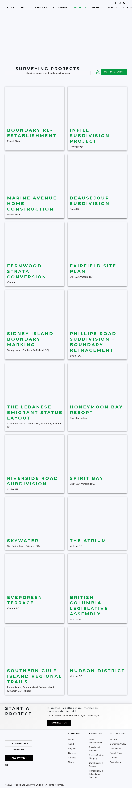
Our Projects (108, 72)
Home (10, 7)
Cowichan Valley (118, 744)
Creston (114, 758)
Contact (72, 758)
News (96, 7)
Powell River (116, 753)
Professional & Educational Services (96, 774)
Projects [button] (79, 7)
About (24, 7)
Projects (72, 748)
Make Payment (19, 758)
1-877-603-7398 (19, 743)
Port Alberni (115, 762)
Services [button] (41, 7)
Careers (111, 7)
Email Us (18, 749)
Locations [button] (60, 7)
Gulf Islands (116, 748)
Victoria (113, 739)
